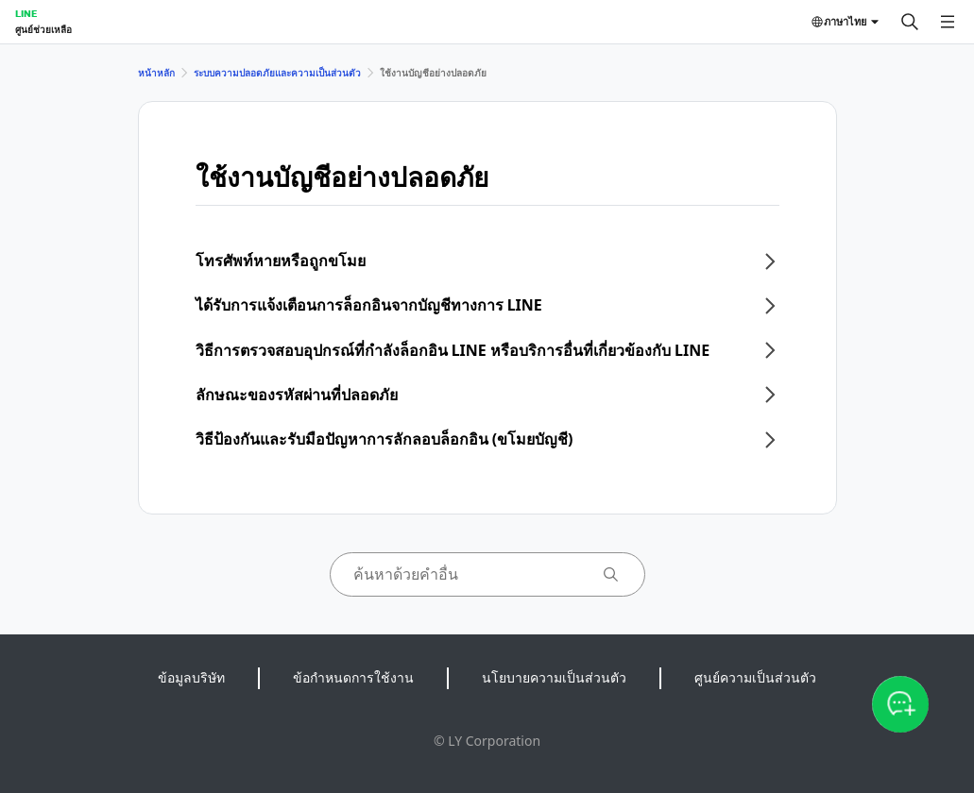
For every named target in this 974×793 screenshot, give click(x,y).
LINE (26, 13)
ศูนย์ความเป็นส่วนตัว (755, 677)
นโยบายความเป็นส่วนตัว (554, 677)
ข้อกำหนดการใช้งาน (353, 677)
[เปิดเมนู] (947, 22)
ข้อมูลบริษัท (191, 677)
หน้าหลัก (156, 72)
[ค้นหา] (910, 22)
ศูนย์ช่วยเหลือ (43, 29)
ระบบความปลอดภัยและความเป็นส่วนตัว (277, 72)
